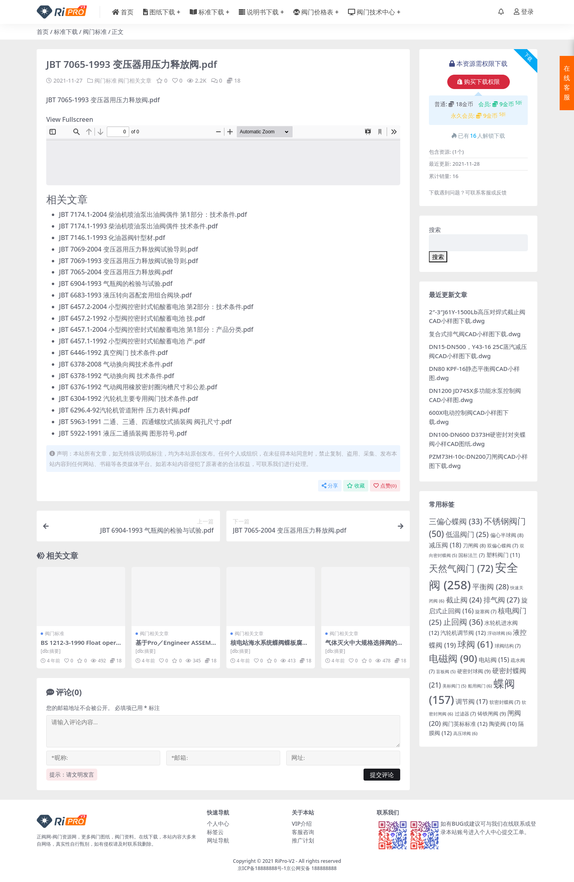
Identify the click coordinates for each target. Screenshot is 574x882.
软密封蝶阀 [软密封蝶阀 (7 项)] (505, 702)
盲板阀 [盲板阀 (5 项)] (446, 671)
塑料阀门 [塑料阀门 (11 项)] (503, 555)
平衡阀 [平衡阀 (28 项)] (490, 586)
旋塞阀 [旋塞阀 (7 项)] (486, 611)
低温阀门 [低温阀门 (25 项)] (467, 534)
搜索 (435, 230)
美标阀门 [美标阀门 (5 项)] (454, 686)
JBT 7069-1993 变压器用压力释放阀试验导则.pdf (128, 260)
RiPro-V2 (284, 861)
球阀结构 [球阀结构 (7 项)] (508, 645)
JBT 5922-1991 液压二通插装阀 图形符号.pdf (123, 433)
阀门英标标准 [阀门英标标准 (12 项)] (465, 723)
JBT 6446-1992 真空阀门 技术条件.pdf (113, 352)
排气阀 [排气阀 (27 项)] (502, 600)
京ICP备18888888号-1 (262, 868)
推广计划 (303, 840)
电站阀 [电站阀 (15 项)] (494, 659)
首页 (43, 32)
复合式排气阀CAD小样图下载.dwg (475, 334)
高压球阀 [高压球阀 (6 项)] (465, 733)
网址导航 (218, 840)
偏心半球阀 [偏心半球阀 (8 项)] (506, 535)
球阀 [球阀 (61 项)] (475, 644)
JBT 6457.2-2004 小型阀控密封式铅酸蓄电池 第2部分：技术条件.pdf (156, 306)
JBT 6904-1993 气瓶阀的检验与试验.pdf (116, 283)
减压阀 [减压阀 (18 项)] (445, 544)
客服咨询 (303, 832)
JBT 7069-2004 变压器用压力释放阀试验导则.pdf (128, 249)
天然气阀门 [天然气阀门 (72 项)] (461, 568)
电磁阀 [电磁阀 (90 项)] (453, 658)
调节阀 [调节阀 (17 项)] (472, 701)
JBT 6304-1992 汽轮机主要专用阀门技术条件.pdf (128, 398)
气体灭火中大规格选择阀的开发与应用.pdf (364, 646)
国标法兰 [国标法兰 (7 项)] (471, 555)
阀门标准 (95, 32)
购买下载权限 (478, 82)
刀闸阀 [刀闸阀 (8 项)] (474, 545)
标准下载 (66, 32)
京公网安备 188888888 (311, 868)
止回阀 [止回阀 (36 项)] (463, 621)
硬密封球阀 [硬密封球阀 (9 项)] (474, 671)
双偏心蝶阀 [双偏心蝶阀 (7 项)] (502, 545)
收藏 (356, 486)
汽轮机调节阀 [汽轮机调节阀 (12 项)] (463, 632)
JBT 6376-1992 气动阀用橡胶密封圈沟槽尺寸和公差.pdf (138, 387)
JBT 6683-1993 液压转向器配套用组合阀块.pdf (125, 295)
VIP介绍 (302, 823)
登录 (524, 11)
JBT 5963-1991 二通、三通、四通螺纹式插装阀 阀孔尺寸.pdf (145, 421)
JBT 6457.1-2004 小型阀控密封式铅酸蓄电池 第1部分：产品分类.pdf (156, 329)
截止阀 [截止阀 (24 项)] (464, 600)
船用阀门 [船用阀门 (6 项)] (480, 686)
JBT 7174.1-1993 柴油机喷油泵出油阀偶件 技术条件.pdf (138, 226)
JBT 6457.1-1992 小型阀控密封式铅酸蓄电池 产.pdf (132, 341)
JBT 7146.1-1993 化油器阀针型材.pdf (112, 237)
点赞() (385, 486)
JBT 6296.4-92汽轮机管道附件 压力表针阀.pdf (124, 410)
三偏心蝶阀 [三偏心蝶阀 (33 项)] (455, 521)
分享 (330, 486)
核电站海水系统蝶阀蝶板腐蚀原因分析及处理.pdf (269, 646)
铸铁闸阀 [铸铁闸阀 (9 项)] (492, 713)
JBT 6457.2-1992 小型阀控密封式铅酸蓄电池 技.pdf (132, 318)
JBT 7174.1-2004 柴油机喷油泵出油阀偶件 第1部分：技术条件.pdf (153, 214)
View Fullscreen (69, 119)
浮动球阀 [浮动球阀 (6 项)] (500, 633)
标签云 (215, 832)
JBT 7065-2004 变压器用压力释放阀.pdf (116, 272)
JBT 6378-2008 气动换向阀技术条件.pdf (116, 364)
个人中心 (218, 823)
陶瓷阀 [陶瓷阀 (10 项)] (503, 723)
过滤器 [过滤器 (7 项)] (465, 713)
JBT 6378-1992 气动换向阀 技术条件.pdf (116, 375)
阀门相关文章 (134, 80)
